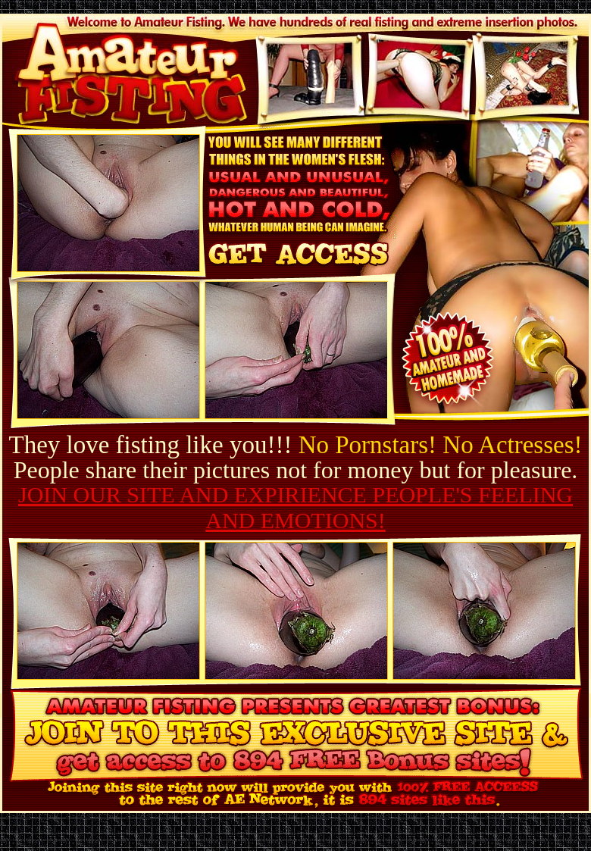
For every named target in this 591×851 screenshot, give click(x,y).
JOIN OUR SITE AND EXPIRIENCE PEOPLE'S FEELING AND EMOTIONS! (295, 507)
